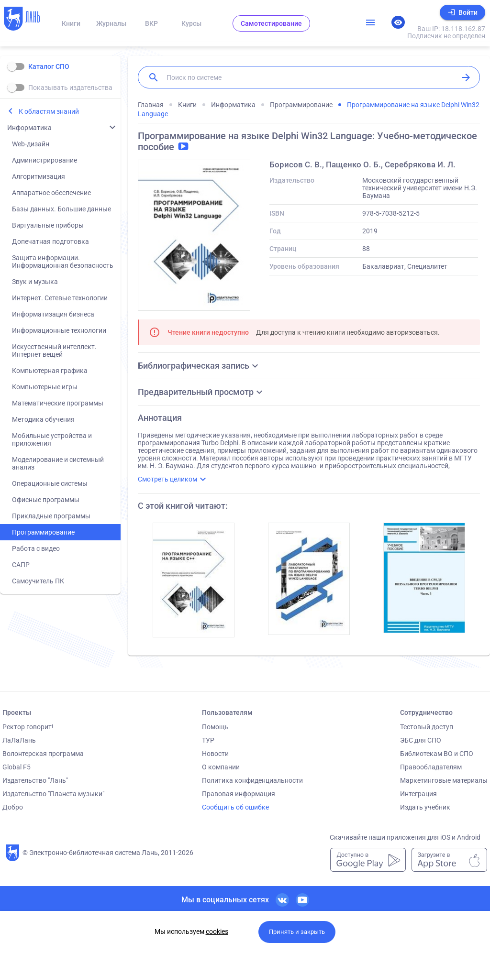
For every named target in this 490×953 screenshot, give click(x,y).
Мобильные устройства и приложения (52, 439)
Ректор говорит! (28, 727)
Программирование (43, 532)
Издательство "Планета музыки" (53, 794)
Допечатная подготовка (50, 241)
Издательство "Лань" (35, 780)
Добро (12, 807)
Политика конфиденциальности (252, 780)
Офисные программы (45, 500)
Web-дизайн (30, 144)
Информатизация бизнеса (53, 314)
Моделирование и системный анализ (58, 463)
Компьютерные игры (45, 387)
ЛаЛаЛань (19, 740)
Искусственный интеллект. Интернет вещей (54, 350)
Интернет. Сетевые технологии (60, 298)
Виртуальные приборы (48, 225)
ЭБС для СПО (420, 740)
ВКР (151, 23)
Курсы (191, 23)
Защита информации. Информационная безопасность (62, 261)
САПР (21, 565)
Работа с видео (36, 548)
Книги (71, 23)
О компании (221, 767)
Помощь (215, 727)
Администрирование (44, 160)
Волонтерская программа (43, 753)
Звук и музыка (35, 281)
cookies (217, 931)
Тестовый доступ (426, 727)
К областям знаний (49, 111)
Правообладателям (431, 767)
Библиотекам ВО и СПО (436, 753)
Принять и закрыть (297, 931)
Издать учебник (425, 807)
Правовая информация (238, 794)
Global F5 (16, 767)
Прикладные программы (51, 516)
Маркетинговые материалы (444, 780)
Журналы (111, 23)
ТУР (208, 740)
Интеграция (418, 794)
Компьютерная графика (50, 370)
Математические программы (57, 403)
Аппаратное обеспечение (51, 193)
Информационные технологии (59, 330)
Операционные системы (50, 483)
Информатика (29, 127)
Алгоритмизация (38, 176)
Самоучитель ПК (38, 581)
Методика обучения (43, 419)
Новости (215, 753)
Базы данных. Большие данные (61, 209)
